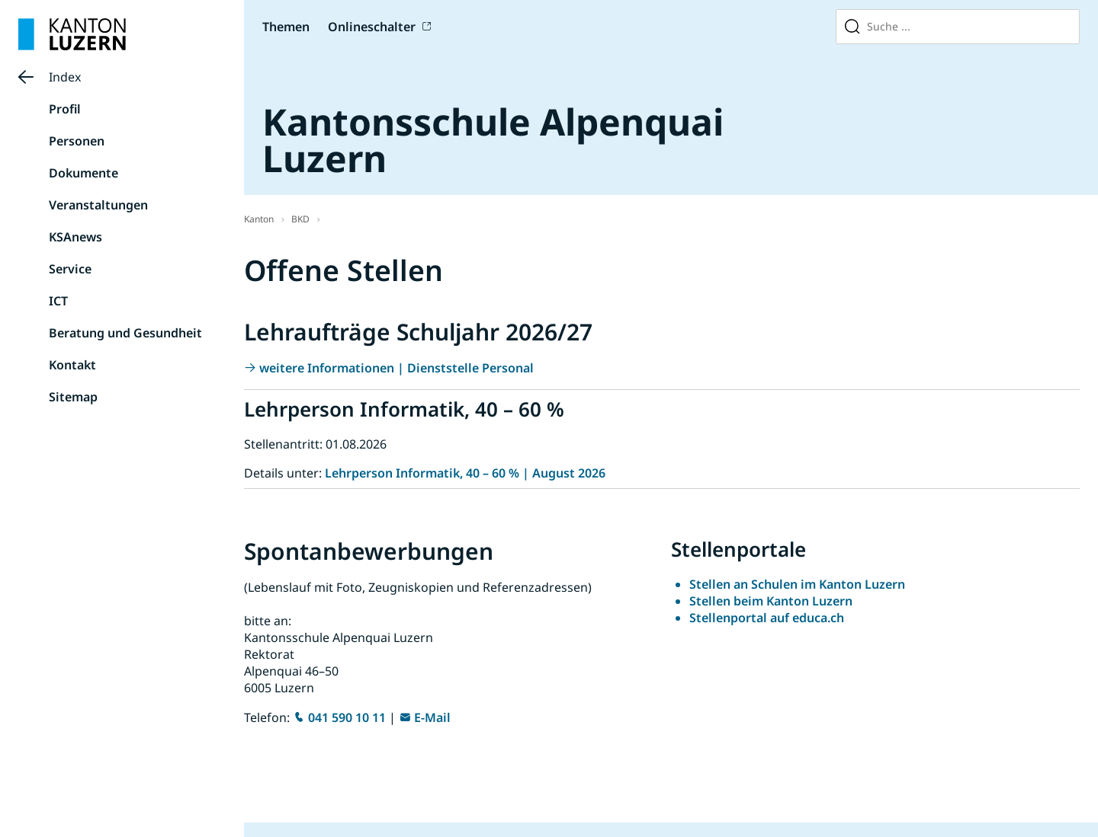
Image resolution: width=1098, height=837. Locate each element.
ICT (58, 300)
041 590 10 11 (347, 717)
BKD (300, 218)
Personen (76, 141)
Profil (65, 109)
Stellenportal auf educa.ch (766, 617)
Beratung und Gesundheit (125, 332)
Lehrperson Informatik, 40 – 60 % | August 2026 (465, 473)
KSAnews (75, 236)
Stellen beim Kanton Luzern (770, 601)
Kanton (259, 218)
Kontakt (72, 364)
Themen (286, 26)
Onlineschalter (372, 26)
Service (70, 268)
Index (65, 77)
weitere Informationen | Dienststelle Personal (396, 367)
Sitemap (73, 396)
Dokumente (83, 173)
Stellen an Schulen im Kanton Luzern (797, 584)
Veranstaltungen (98, 204)
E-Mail (432, 717)
